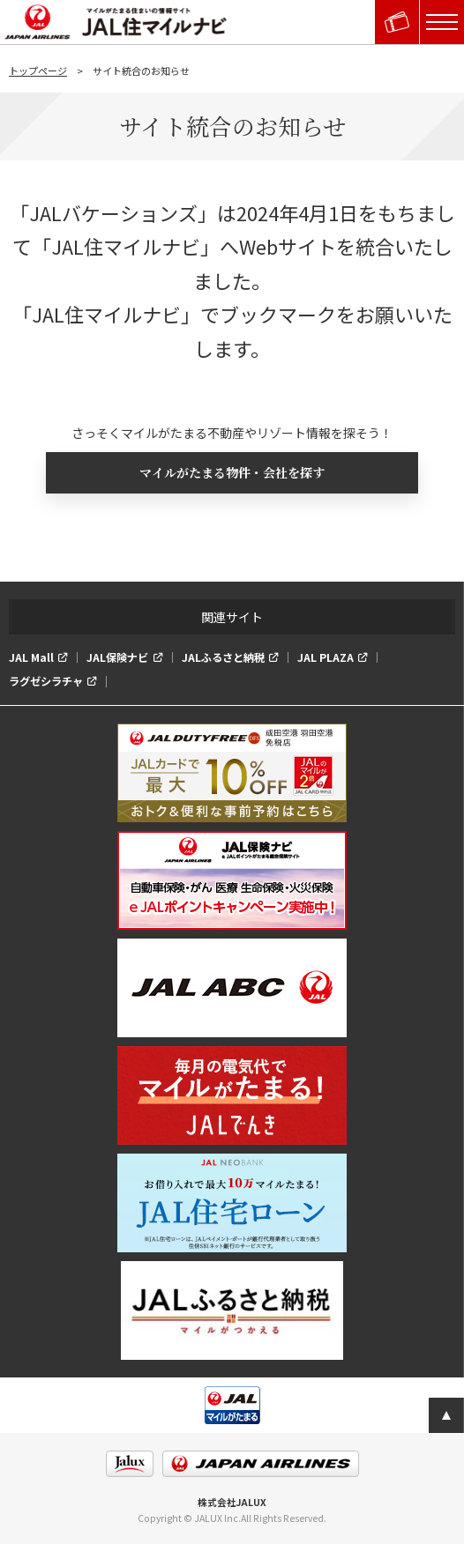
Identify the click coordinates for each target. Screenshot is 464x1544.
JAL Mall (31, 657)
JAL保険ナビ (117, 657)
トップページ (38, 70)
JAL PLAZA (325, 657)
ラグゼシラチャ (46, 681)
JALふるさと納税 (223, 657)
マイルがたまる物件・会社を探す (232, 472)
